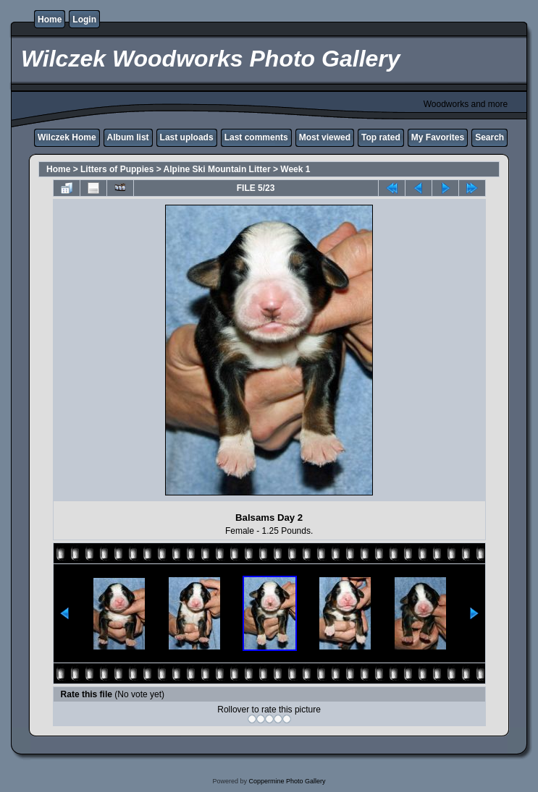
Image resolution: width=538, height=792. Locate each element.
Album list (128, 137)
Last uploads (187, 137)
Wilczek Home (67, 137)
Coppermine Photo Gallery (286, 781)
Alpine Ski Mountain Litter (217, 169)
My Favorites (437, 137)
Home (50, 19)
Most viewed (324, 137)
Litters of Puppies (117, 169)
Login (84, 19)
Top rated (380, 137)
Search (489, 137)
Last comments (256, 137)
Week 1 (295, 169)
